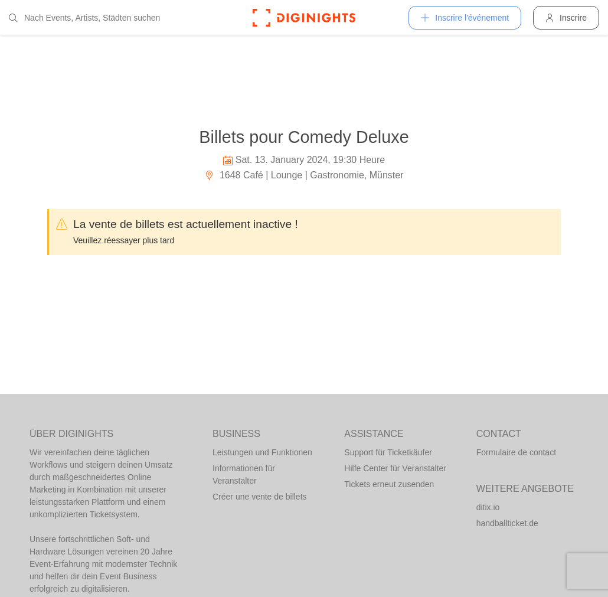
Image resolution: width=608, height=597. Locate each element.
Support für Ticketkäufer (388, 452)
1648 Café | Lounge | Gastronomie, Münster (303, 175)
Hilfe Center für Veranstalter (395, 468)
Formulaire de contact (516, 452)
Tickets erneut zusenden (389, 484)
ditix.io (488, 507)
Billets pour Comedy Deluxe (303, 137)
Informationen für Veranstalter (244, 474)
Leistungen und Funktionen (262, 452)
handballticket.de (507, 523)
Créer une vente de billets (260, 496)
